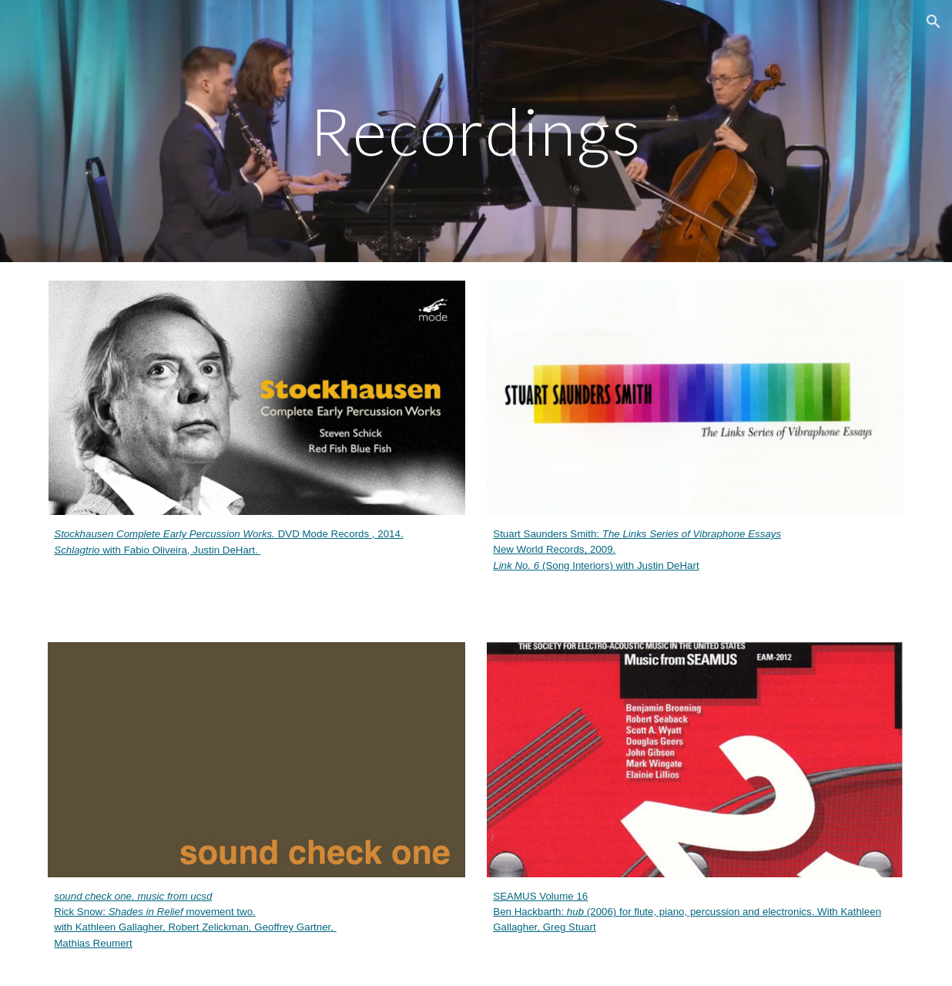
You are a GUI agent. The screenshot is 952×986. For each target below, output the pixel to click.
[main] (476, 131)
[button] (933, 21)
